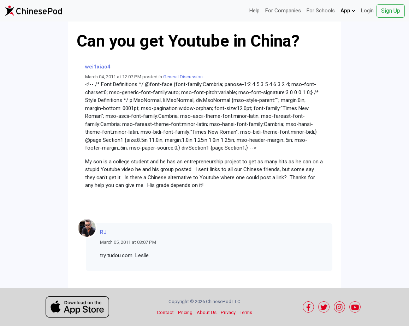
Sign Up (390, 10)
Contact (165, 312)
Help (254, 10)
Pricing (185, 312)
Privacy (228, 312)
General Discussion (183, 76)
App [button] (347, 10)
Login (367, 10)
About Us (207, 312)
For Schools (321, 10)
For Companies (283, 10)
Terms (246, 312)
